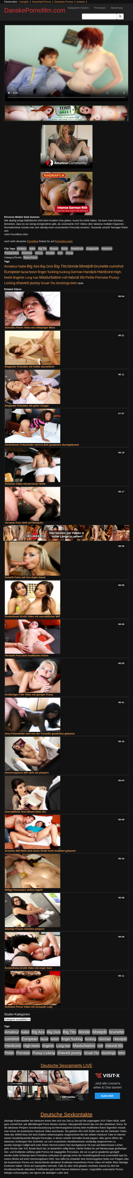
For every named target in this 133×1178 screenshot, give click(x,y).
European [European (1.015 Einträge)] (12, 272)
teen (60, 253)
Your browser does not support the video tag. (66, 63)
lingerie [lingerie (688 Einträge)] (18, 277)
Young (69, 253)
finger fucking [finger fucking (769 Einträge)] (48, 272)
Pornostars (100, 7)
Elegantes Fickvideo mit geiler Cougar (27, 405)
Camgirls (24, 1)
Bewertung (117, 7)
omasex (80, 1)
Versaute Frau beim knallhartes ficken (26, 655)
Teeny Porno (30, 257)
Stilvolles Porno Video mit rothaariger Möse (30, 327)
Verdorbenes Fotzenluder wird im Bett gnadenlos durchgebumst (42, 444)
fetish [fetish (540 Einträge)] (33, 272)
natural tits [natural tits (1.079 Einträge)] (76, 277)
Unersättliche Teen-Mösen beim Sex (25, 811)
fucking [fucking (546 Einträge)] (64, 272)
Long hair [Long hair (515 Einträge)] (31, 277)
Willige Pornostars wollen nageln (24, 889)
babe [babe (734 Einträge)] (22, 266)
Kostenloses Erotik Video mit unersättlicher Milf (32, 616)
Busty (64, 248)
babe (32, 248)
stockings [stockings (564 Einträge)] (63, 283)
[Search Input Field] (99, 16)
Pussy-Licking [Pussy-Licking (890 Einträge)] (44, 1053)
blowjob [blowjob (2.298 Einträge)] (86, 266)
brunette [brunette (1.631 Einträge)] (101, 266)
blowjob (54, 248)
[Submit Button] (120, 16)
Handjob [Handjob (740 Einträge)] (89, 272)
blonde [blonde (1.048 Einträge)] (73, 266)
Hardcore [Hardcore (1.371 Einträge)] (105, 272)
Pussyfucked (12, 253)
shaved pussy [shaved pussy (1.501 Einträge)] (28, 283)
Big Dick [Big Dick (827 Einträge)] (46, 266)
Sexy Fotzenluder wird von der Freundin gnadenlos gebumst (40, 733)
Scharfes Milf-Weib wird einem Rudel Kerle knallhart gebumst (40, 850)
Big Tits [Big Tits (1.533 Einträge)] (60, 266)
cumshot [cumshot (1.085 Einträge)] (116, 266)
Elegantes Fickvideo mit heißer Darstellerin (29, 366)
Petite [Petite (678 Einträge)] (90, 277)
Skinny (39, 253)
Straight (50, 253)
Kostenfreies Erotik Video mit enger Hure (28, 968)
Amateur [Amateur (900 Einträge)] (11, 266)
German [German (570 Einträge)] (77, 272)
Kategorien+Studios (78, 7)
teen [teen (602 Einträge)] (74, 283)
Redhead (27, 253)
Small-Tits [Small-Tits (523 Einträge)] (48, 283)
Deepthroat (77, 248)
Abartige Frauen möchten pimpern (25, 929)
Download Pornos (41, 1)
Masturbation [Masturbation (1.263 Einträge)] (50, 277)
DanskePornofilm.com (34, 10)
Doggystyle (92, 248)
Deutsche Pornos (64, 1)
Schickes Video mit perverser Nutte (25, 483)
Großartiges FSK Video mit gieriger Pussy (29, 694)
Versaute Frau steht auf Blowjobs (24, 522)
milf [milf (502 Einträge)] (64, 277)
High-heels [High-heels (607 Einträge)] (32, 1046)
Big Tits (42, 248)
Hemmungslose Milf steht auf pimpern (27, 772)
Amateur (21, 248)
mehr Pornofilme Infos (16, 234)
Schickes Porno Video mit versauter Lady (28, 1006)
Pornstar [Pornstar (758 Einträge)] (101, 277)
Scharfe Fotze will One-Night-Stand (25, 577)
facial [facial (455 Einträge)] (24, 272)
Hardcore (107, 248)
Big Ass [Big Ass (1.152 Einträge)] (33, 266)
